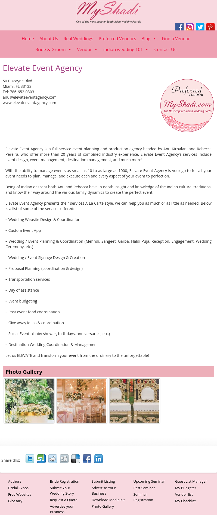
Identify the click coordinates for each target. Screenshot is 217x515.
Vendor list (184, 494)
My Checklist (185, 500)
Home (28, 39)
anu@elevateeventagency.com (30, 97)
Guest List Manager (191, 481)
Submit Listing (103, 481)
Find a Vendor (176, 39)
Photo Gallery (103, 506)
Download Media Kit (108, 499)
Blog (148, 38)
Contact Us (165, 49)
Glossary (15, 500)
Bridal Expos (18, 487)
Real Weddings (78, 39)
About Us (48, 39)
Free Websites (19, 494)
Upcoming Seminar (149, 481)
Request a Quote (63, 499)
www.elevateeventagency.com (29, 102)
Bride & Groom (53, 49)
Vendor (87, 49)
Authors (14, 481)
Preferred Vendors (117, 39)
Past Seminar (144, 487)
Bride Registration (64, 481)
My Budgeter (185, 487)
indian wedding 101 (126, 49)
